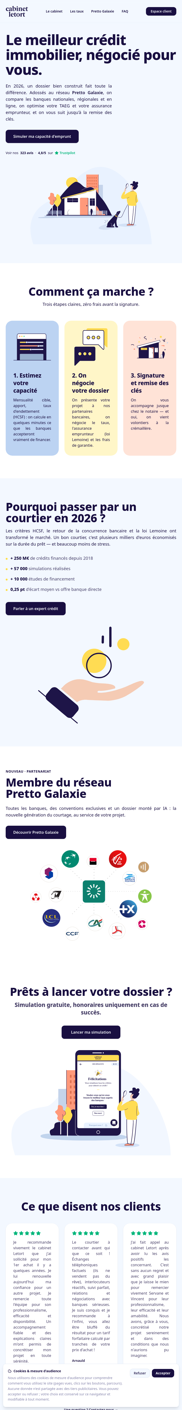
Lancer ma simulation (91, 1032)
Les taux (77, 11)
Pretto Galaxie (102, 11)
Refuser (140, 1373)
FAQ (125, 11)
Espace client (161, 11)
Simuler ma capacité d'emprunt (42, 136)
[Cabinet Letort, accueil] (17, 11)
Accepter (163, 1373)
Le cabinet (54, 11)
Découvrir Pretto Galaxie (36, 832)
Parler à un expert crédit (35, 608)
